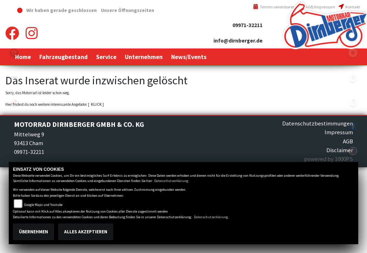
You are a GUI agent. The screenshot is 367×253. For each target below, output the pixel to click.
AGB (348, 141)
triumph (14, 52)
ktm (14, 77)
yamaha (14, 101)
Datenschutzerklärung (171, 181)
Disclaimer (339, 150)
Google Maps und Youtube (43, 204)
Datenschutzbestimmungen (317, 123)
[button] (63, 57)
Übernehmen (33, 232)
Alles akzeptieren (85, 232)
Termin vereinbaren (274, 6)
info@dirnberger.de (238, 40)
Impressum (339, 132)
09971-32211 (247, 25)
